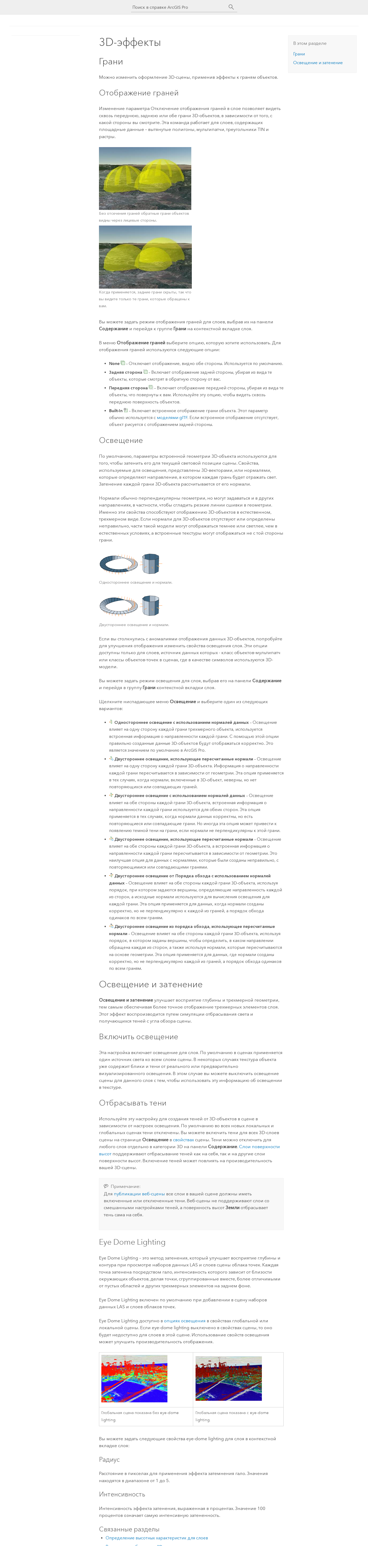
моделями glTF (172, 417)
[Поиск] (231, 7)
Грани (299, 53)
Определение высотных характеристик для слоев (157, 1537)
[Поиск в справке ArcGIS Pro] (179, 7)
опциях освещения (185, 1320)
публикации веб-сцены (139, 1193)
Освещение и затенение (318, 62)
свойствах (183, 1139)
